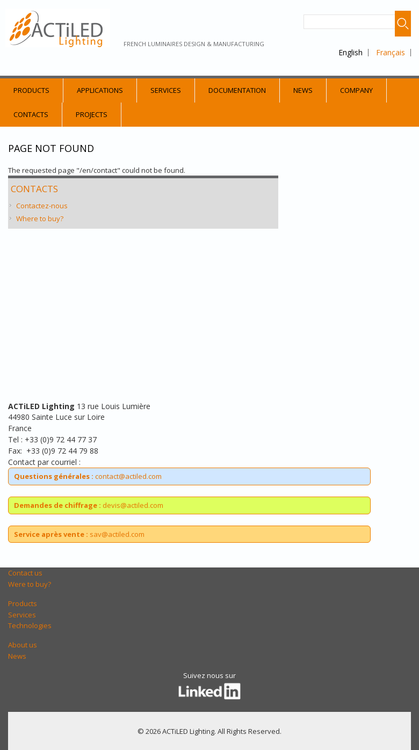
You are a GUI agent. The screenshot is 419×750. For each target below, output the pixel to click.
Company (356, 90)
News (303, 90)
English (350, 52)
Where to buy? (39, 218)
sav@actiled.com (79, 534)
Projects (91, 114)
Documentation (237, 90)
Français (390, 52)
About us (22, 645)
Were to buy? (29, 584)
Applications (100, 90)
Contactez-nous (42, 205)
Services (165, 90)
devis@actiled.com (88, 505)
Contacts (30, 114)
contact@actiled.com (88, 476)
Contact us (25, 573)
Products (31, 90)
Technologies (30, 625)
